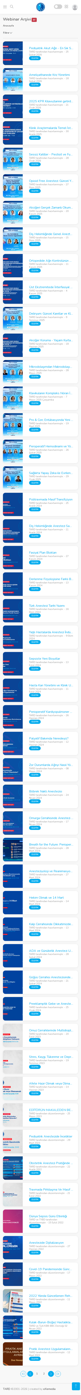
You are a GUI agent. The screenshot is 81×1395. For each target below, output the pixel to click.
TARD (6, 1389)
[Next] (51, 1374)
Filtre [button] (7, 33)
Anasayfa (8, 25)
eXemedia (49, 1389)
